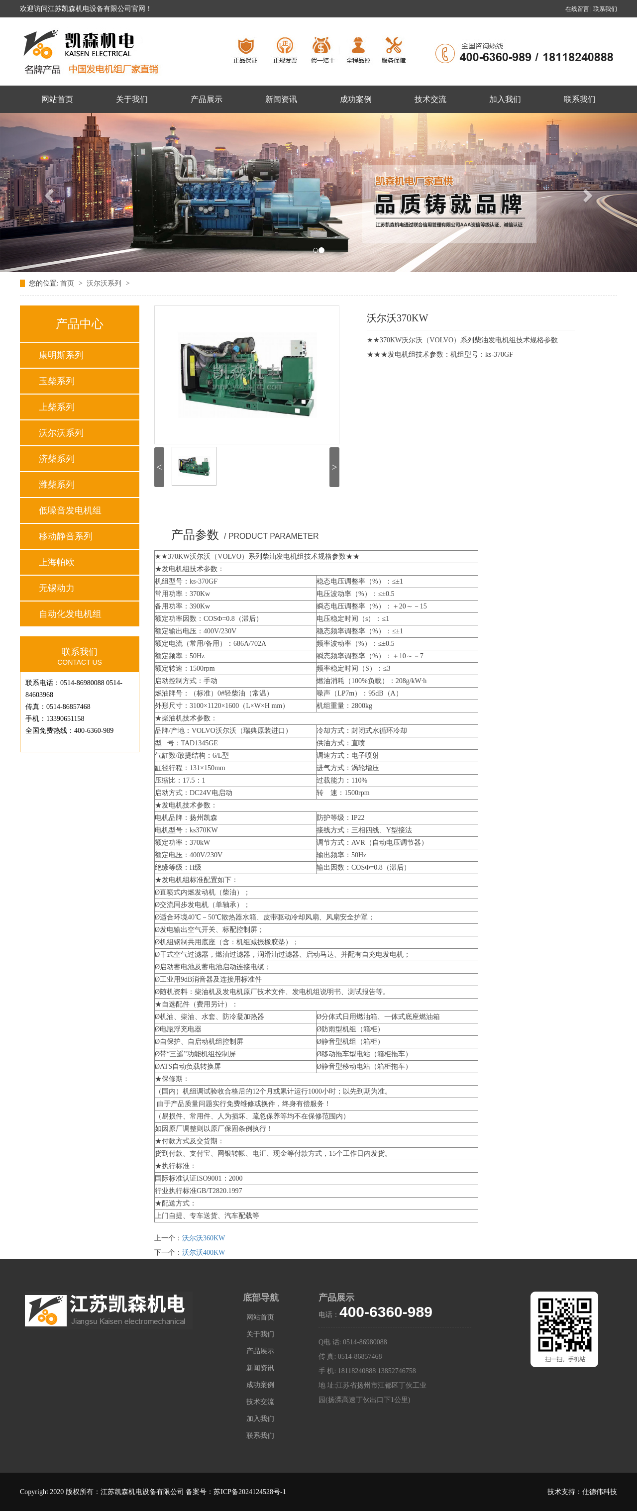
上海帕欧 (57, 562)
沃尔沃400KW (203, 1252)
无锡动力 (57, 588)
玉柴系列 (57, 381)
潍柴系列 (57, 485)
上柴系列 (57, 407)
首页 (68, 283)
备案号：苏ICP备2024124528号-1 (236, 1492)
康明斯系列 (61, 355)
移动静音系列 (66, 536)
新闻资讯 (281, 99)
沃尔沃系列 (105, 283)
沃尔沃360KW (203, 1238)
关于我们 (132, 99)
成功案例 (356, 99)
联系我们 (605, 8)
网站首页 (57, 99)
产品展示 (206, 99)
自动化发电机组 (70, 614)
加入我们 (505, 99)
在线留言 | (579, 8)
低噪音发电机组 (70, 510)
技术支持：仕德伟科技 (582, 1492)
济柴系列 (57, 459)
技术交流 (430, 99)
